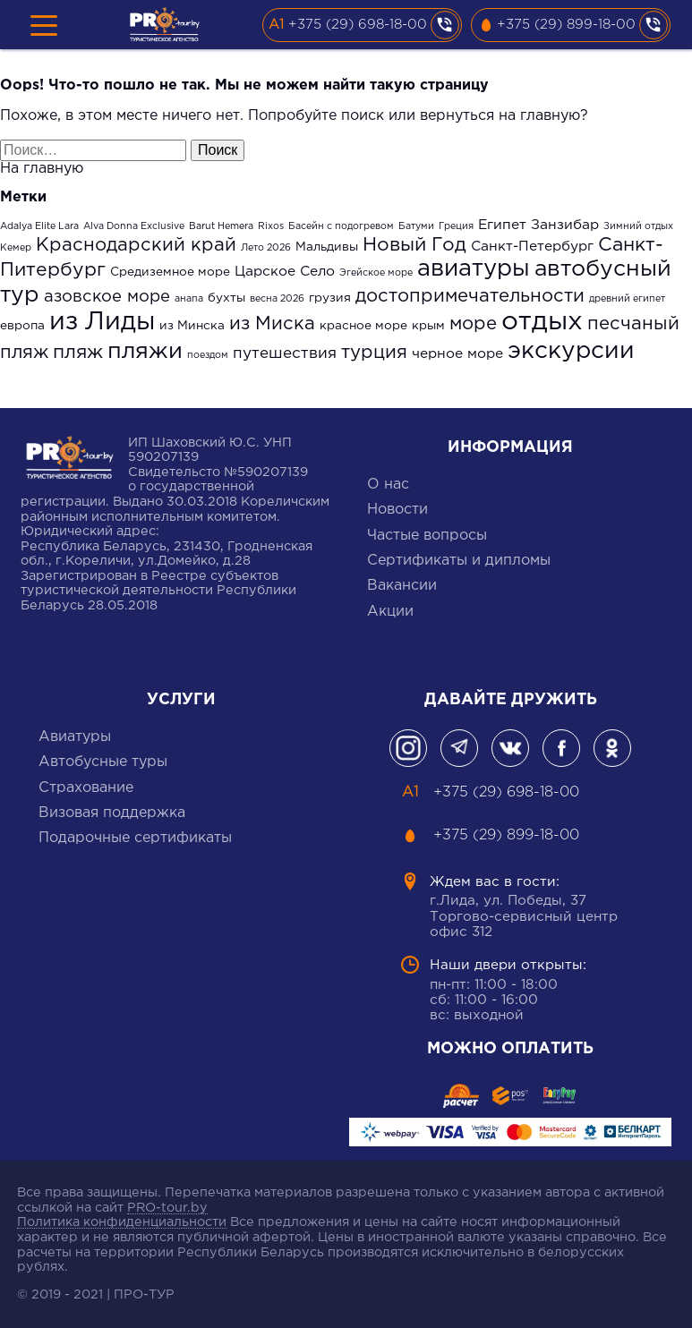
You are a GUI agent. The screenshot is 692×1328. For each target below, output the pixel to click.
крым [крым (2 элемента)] (428, 325)
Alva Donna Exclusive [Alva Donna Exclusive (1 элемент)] (133, 226)
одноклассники (612, 748)
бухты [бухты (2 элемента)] (226, 298)
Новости (397, 509)
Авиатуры (74, 737)
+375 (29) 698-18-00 (357, 24)
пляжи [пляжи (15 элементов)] (145, 352)
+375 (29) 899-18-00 (566, 24)
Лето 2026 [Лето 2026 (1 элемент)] (266, 247)
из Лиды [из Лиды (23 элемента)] (102, 322)
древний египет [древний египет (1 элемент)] (627, 298)
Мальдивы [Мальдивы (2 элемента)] (326, 247)
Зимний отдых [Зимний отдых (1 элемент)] (638, 226)
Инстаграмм (408, 748)
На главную (41, 168)
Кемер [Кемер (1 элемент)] (15, 247)
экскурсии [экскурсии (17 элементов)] (571, 351)
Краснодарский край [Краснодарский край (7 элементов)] (136, 245)
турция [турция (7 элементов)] (374, 353)
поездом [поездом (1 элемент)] (207, 355)
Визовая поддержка (111, 813)
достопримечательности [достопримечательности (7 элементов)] (470, 296)
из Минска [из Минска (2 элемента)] (192, 325)
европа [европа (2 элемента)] (22, 325)
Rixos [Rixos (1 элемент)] (271, 226)
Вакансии (402, 585)
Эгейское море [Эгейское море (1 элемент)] (376, 272)
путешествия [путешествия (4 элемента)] (285, 353)
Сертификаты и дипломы (459, 560)
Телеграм (459, 748)
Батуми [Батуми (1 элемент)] (416, 226)
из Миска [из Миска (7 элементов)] (272, 324)
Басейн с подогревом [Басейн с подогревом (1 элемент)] (341, 226)
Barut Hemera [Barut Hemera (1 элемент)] (221, 226)
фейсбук (561, 748)
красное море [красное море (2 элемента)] (363, 325)
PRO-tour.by (167, 1207)
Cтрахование (85, 788)
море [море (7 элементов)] (473, 324)
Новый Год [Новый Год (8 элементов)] (414, 245)
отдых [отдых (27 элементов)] (542, 322)
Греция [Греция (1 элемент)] (456, 226)
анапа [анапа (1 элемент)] (189, 298)
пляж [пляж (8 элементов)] (78, 353)
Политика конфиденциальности (121, 1222)
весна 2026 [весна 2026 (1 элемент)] (277, 298)
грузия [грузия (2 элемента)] (330, 298)
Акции (390, 611)
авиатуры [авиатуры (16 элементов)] (473, 269)
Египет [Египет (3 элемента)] (502, 225)
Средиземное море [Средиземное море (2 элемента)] (170, 272)
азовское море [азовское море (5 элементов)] (107, 297)
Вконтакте (510, 748)
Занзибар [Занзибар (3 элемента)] (565, 225)
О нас (388, 484)
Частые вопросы (427, 535)
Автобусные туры (102, 762)
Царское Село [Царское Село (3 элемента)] (285, 271)
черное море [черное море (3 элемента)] (457, 354)
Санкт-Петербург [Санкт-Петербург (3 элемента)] (532, 246)
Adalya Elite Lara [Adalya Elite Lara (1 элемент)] (39, 226)
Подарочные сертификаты (135, 838)
